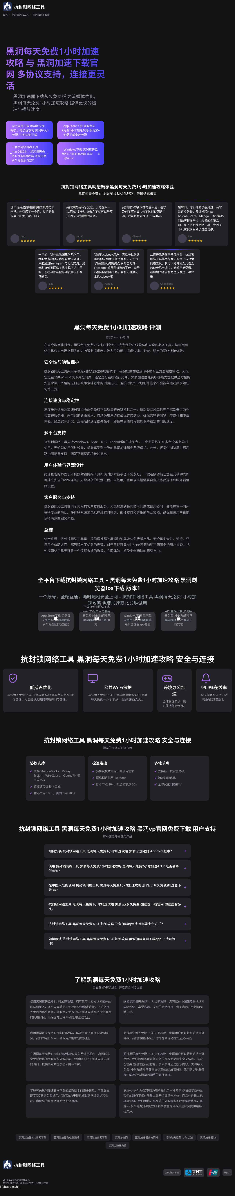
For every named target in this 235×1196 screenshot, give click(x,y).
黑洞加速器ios (208, 1137)
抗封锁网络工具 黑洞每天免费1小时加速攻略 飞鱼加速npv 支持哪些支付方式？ (106, 924)
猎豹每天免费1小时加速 (179, 1137)
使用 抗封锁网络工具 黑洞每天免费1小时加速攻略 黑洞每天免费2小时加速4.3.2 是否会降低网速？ (113, 868)
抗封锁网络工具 (20, 14)
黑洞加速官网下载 (97, 1137)
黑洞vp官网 (121, 1137)
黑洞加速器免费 (117, 1145)
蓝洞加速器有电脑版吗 (66, 1137)
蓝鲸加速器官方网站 (146, 1137)
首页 (5, 14)
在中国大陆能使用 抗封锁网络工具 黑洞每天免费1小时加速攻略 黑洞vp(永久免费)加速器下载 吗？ (114, 887)
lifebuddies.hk (9, 1187)
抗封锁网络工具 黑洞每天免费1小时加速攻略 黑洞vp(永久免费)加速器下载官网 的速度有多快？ (114, 906)
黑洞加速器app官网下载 (32, 1137)
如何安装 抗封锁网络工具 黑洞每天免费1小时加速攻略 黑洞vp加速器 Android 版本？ (110, 851)
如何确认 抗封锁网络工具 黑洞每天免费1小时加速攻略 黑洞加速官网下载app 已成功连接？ (112, 941)
